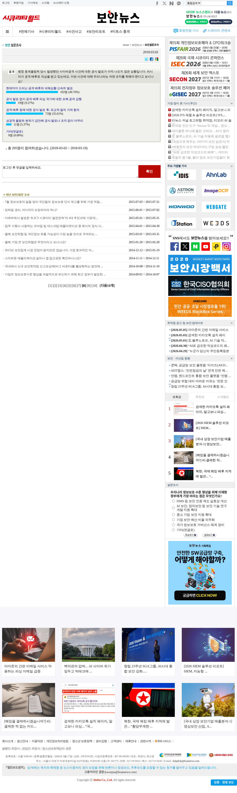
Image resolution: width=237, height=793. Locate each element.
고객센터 (115, 741)
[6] (74, 285)
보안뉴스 (137, 44)
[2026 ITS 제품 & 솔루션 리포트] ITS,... (199, 115)
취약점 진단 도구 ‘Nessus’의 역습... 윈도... (201, 125)
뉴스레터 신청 (61, 2)
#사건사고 (74, 31)
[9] (89, 285)
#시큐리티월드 (50, 31)
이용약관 (37, 741)
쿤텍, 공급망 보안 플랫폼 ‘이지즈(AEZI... (199, 365)
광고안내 (22, 741)
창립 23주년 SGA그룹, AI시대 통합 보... (198, 386)
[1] (50, 285)
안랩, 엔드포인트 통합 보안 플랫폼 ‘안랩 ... (201, 376)
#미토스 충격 (120, 31)
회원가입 (19, 2)
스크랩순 (223, 397)
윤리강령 (101, 741)
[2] (55, 285)
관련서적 (145, 741)
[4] (65, 285)
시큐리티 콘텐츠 (219, 30)
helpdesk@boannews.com (186, 761)
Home (126, 44)
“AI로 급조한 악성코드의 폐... (200, 345)
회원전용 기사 (189, 30)
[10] (94, 285)
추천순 (200, 397)
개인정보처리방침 (57, 741)
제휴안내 (130, 741)
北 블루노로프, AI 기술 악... (198, 340)
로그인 (6, 2)
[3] (60, 285)
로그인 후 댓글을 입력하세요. (70, 171)
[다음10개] (107, 285)
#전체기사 (26, 31)
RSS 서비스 (164, 741)
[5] (70, 285)
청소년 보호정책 (82, 741)
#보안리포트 (96, 31)
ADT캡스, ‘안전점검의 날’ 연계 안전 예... (199, 370)
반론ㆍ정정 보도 (224, 782)
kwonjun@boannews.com (120, 772)
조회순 (176, 397)
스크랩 (45, 2)
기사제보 (33, 2)
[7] (79, 285)
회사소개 (7, 741)
